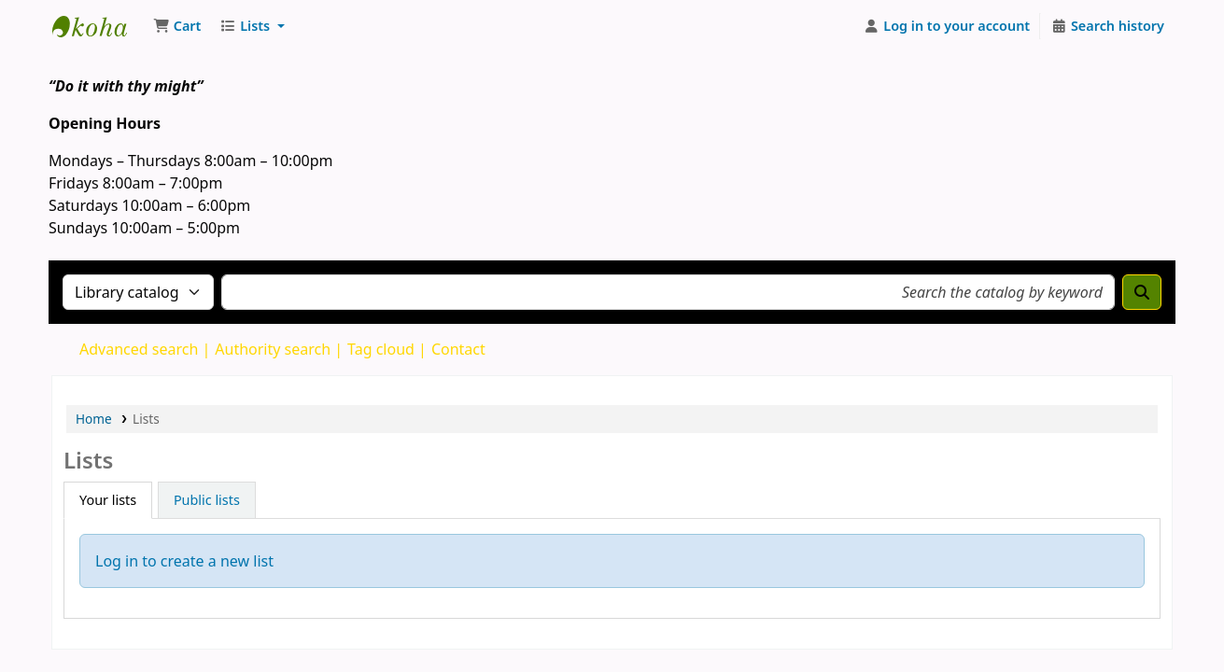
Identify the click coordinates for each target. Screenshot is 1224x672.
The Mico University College (99, 26)
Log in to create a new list (184, 561)
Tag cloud (381, 349)
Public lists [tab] (207, 500)
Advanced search (138, 349)
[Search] (1141, 292)
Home (94, 418)
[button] (177, 26)
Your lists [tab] (107, 500)
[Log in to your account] (947, 26)
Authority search (273, 349)
